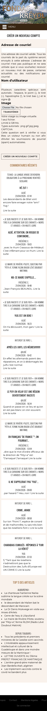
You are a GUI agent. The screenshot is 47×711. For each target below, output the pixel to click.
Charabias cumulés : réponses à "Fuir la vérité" (23, 547)
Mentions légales (29, 700)
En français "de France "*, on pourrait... (23, 438)
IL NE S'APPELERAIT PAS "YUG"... (23, 482)
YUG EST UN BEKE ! (23, 315)
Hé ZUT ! (23, 188)
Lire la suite (9, 210)
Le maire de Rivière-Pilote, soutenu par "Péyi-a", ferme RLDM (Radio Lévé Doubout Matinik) (22, 622)
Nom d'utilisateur (14, 80)
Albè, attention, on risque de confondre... (23, 234)
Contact (13, 700)
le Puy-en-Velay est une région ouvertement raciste (23, 393)
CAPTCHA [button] (7, 129)
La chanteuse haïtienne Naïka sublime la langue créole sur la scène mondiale (22, 596)
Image (6, 103)
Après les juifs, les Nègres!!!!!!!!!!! (23, 347)
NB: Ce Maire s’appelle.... (23, 277)
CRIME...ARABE (23, 510)
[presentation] (20, 149)
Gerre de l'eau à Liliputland (19, 615)
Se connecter (23, 705)
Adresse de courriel (16, 45)
